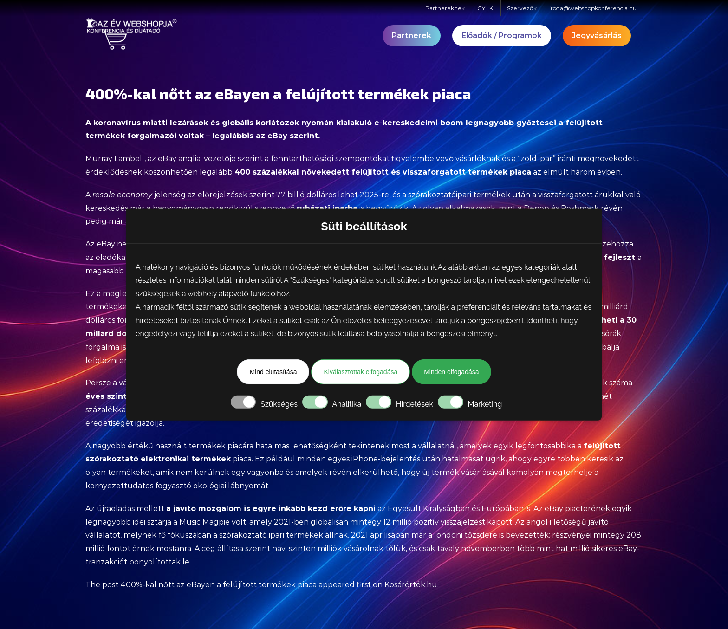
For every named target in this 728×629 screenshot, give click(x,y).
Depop (536, 208)
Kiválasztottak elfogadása (360, 372)
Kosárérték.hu (410, 584)
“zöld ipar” (537, 158)
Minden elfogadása (451, 372)
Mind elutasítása (273, 372)
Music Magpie (204, 522)
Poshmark (580, 208)
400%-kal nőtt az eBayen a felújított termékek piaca (218, 584)
